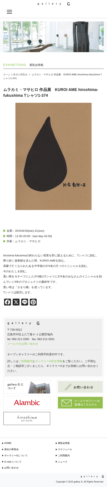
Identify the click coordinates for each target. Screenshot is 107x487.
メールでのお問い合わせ (22, 343)
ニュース (63, 461)
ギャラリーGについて (16, 455)
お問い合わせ (11, 467)
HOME (8, 443)
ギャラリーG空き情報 (48, 361)
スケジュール (65, 449)
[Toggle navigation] (9, 12)
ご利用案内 (25, 361)
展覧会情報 (64, 443)
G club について (12, 461)
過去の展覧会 (11, 449)
